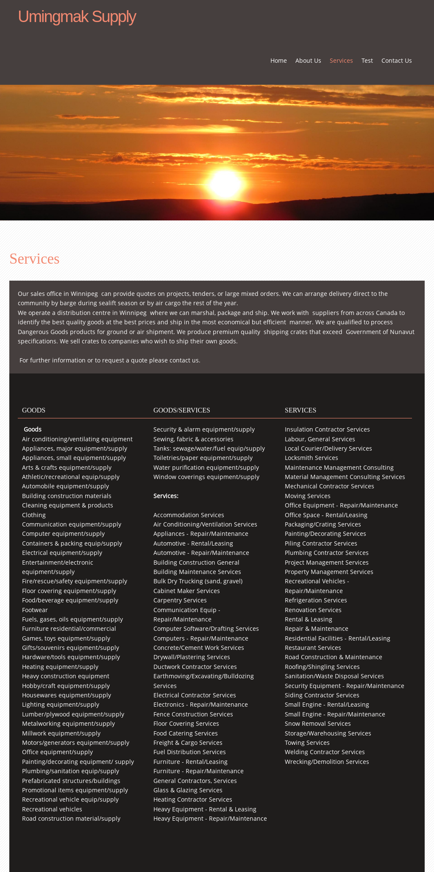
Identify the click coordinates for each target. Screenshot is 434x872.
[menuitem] (278, 63)
